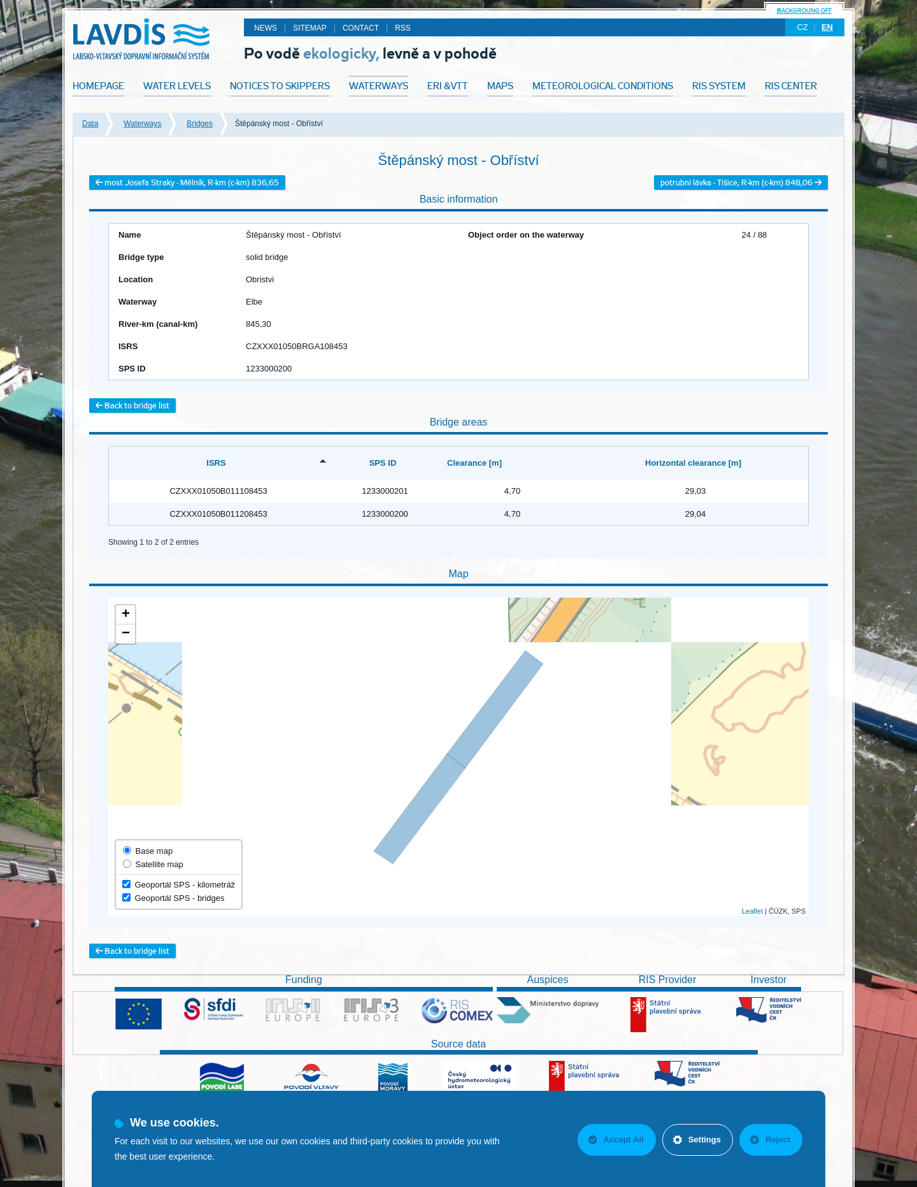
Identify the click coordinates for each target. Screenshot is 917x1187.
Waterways (142, 123)
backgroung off (804, 10)
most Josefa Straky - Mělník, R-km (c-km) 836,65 (187, 182)
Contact (361, 28)
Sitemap (310, 28)
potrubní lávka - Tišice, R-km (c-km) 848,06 (740, 182)
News (265, 28)
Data (90, 123)
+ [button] (126, 614)
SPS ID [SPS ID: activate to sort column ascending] (383, 463)
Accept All (616, 1139)
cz (802, 27)
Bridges (200, 123)
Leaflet (752, 911)
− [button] (126, 634)
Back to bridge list (132, 405)
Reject (770, 1139)
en (827, 27)
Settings (697, 1139)
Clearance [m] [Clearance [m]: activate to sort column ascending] (474, 463)
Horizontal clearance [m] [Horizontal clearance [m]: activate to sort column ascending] (693, 463)
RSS (403, 28)
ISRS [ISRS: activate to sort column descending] (215, 463)
